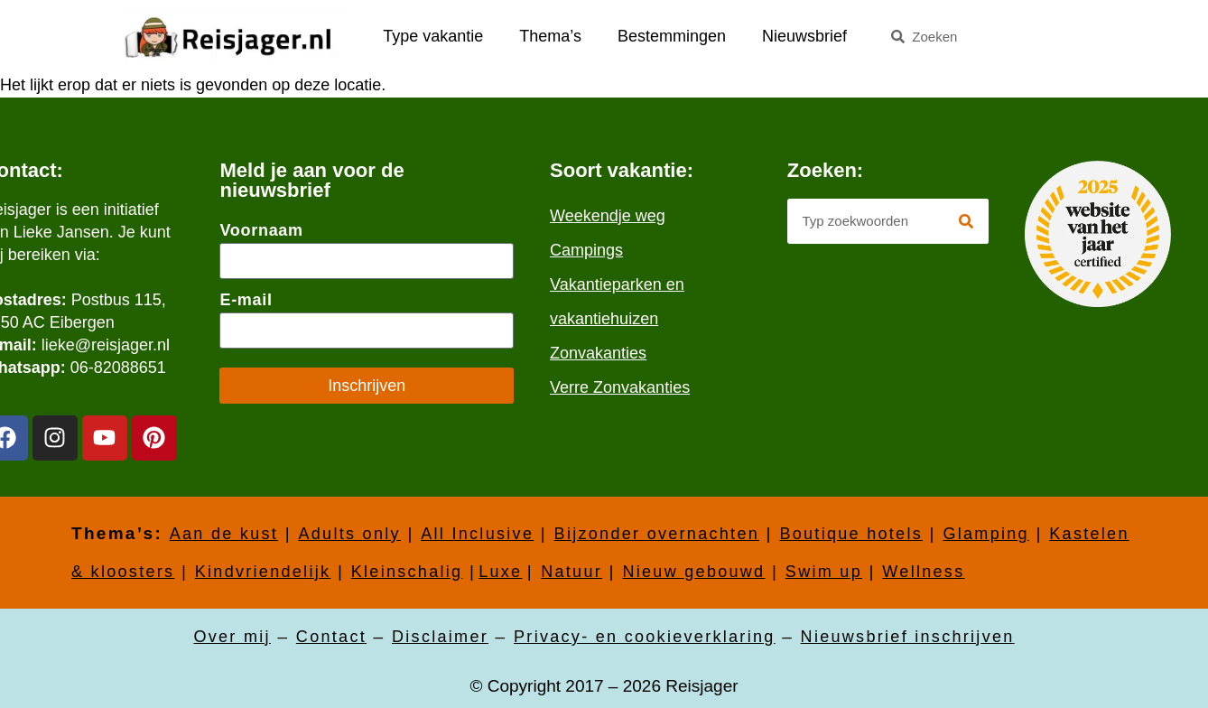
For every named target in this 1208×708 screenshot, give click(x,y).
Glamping (985, 534)
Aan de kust (224, 534)
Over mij (231, 637)
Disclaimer (440, 637)
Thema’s (550, 36)
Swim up (823, 572)
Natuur (571, 572)
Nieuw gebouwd (693, 572)
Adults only (349, 534)
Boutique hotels (851, 534)
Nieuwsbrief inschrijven (908, 637)
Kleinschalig (407, 572)
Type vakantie (433, 36)
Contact (331, 637)
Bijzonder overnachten (656, 534)
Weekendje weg (607, 216)
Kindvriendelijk (263, 572)
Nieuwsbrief (804, 36)
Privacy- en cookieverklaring (645, 637)
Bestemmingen (672, 36)
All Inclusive (477, 534)
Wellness (923, 572)
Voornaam (260, 230)
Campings (586, 250)
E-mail (245, 300)
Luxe (500, 572)
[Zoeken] (966, 221)
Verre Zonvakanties (620, 387)
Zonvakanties (598, 353)
